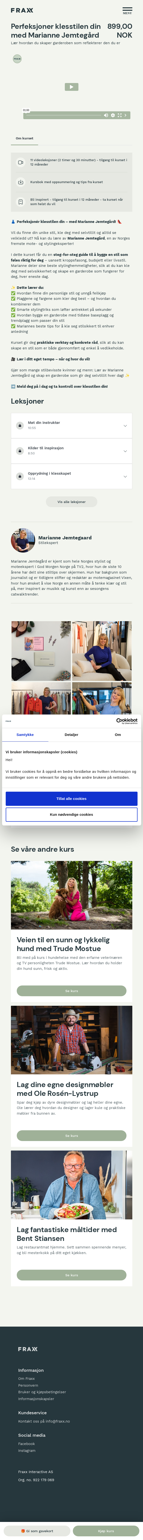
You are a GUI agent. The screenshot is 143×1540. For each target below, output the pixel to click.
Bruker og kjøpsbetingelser (42, 1392)
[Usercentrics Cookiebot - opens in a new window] (116, 721)
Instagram (26, 1450)
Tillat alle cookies (72, 798)
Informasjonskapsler (36, 1399)
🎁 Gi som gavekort (37, 1531)
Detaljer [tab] (71, 735)
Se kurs (71, 991)
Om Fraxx (26, 1378)
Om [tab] (118, 735)
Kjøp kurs (106, 1531)
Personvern (28, 1385)
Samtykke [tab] (25, 735)
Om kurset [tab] (24, 138)
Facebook (26, 1444)
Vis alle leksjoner (72, 502)
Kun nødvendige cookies (71, 814)
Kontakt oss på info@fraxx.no (44, 1421)
